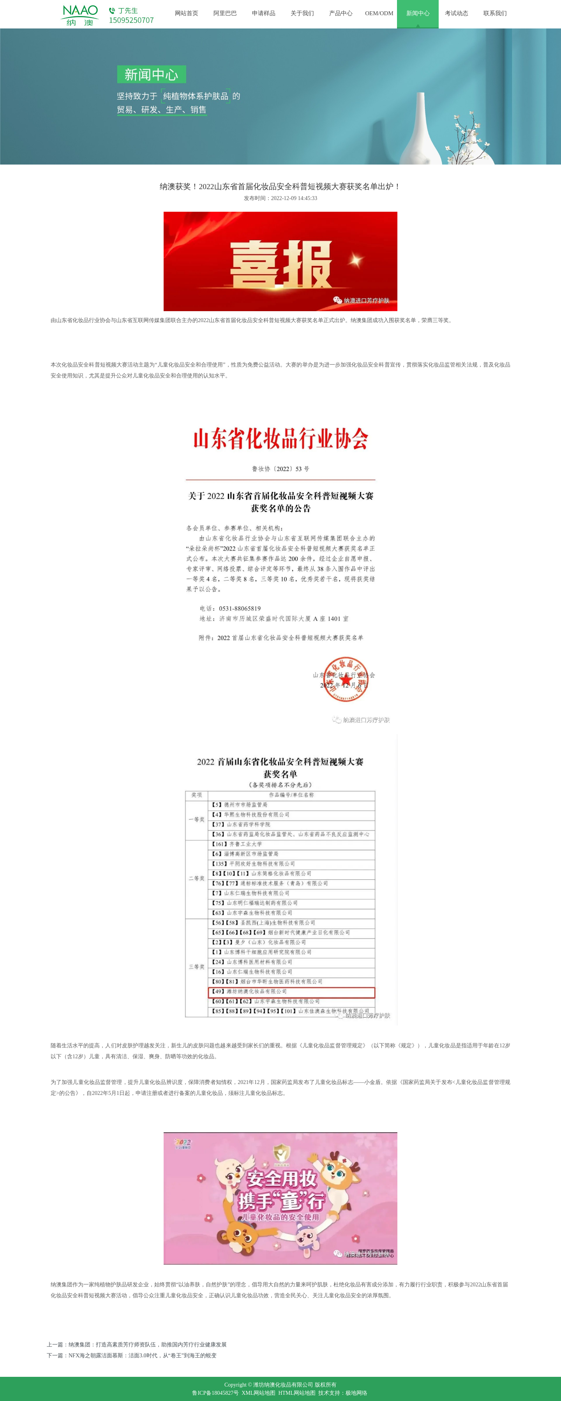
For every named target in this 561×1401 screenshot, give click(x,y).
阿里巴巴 (225, 13)
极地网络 (356, 1393)
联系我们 (495, 13)
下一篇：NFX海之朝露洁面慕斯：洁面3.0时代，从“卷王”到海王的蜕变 (132, 1355)
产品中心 (341, 13)
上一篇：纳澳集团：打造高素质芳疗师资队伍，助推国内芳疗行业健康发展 (137, 1345)
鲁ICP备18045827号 (215, 1393)
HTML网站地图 (297, 1393)
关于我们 (302, 13)
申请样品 (263, 13)
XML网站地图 (258, 1393)
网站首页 (186, 13)
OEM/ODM (379, 13)
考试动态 (456, 13)
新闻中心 (418, 13)
